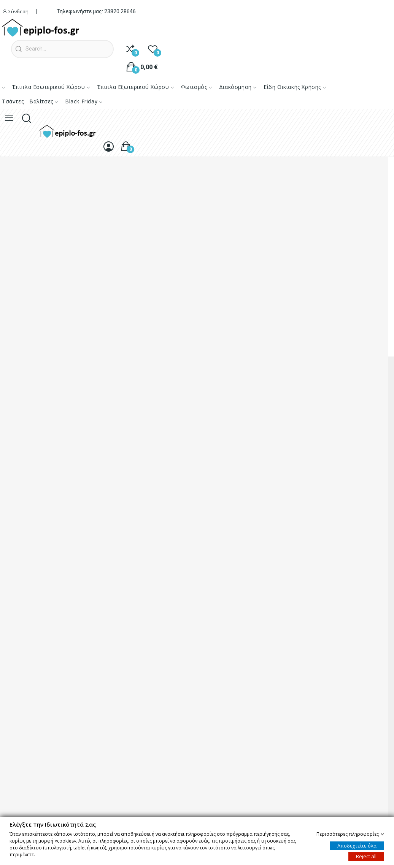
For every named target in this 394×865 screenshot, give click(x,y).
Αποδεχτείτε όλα (357, 845)
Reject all (366, 855)
